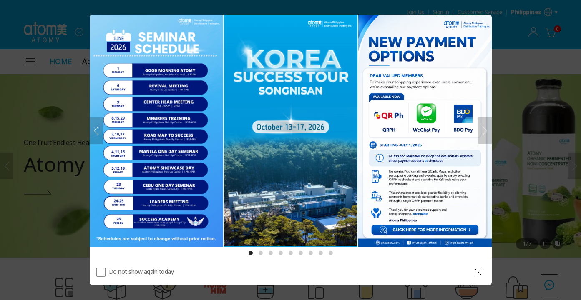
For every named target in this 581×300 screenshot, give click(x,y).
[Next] (485, 131)
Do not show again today (141, 271)
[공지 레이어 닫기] (478, 272)
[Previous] (96, 131)
